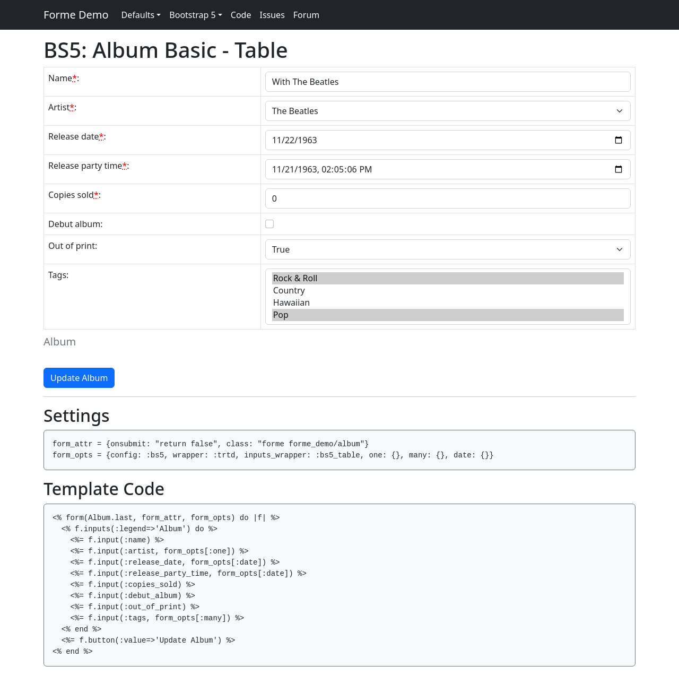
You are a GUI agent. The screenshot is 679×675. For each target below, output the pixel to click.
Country (448, 290)
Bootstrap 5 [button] (192, 15)
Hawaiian (448, 303)
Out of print (71, 246)
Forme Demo (76, 14)
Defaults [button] (138, 15)
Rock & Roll (448, 278)
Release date (75, 136)
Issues (271, 15)
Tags (57, 275)
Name (62, 78)
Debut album (74, 224)
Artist (61, 107)
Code (241, 15)
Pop (448, 315)
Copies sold (73, 195)
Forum (306, 15)
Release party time (87, 165)
